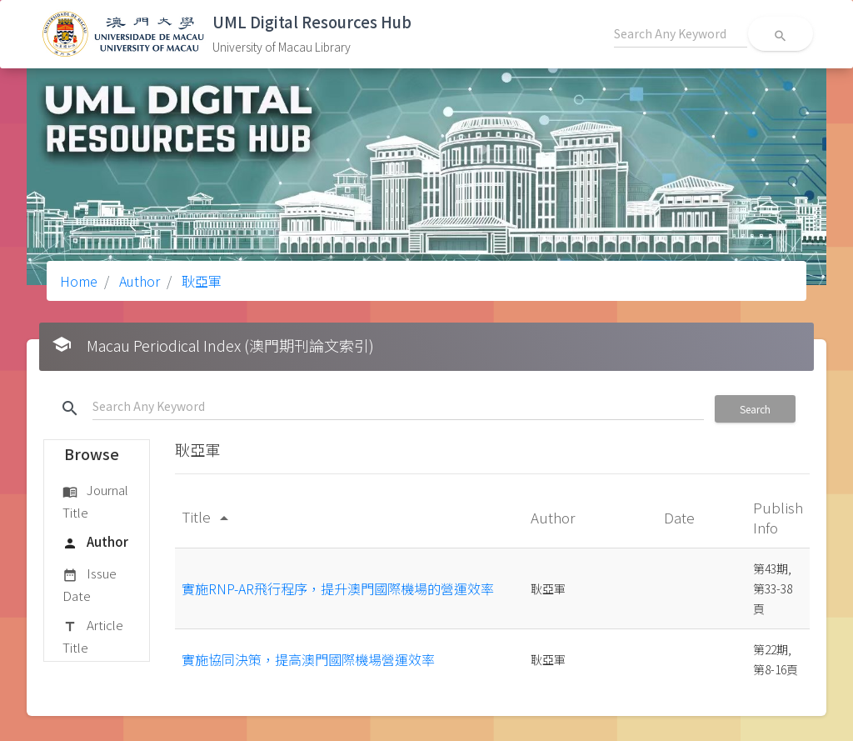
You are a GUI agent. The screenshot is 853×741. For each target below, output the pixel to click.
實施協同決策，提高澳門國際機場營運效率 (308, 659)
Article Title (92, 635)
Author (138, 281)
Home (78, 281)
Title (208, 516)
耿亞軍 (200, 281)
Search (755, 409)
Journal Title (95, 500)
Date (681, 517)
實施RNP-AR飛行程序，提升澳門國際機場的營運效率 (338, 588)
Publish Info (778, 517)
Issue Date (89, 583)
